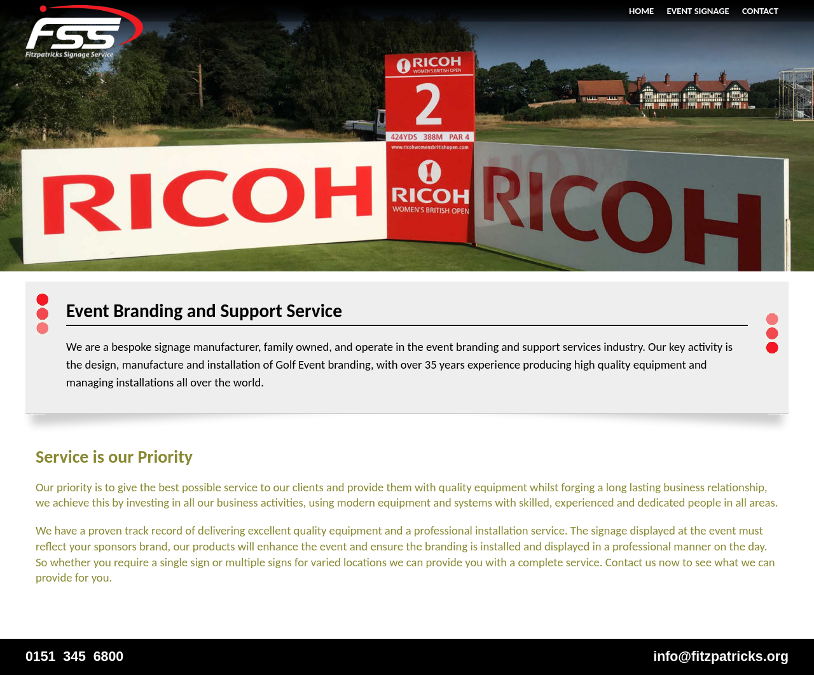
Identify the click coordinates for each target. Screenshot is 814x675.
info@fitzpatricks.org (721, 656)
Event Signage (697, 11)
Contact (760, 11)
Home (641, 11)
